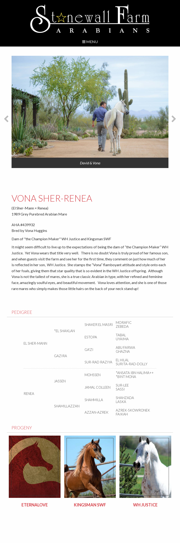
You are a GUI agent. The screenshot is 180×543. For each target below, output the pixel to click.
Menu (90, 41)
